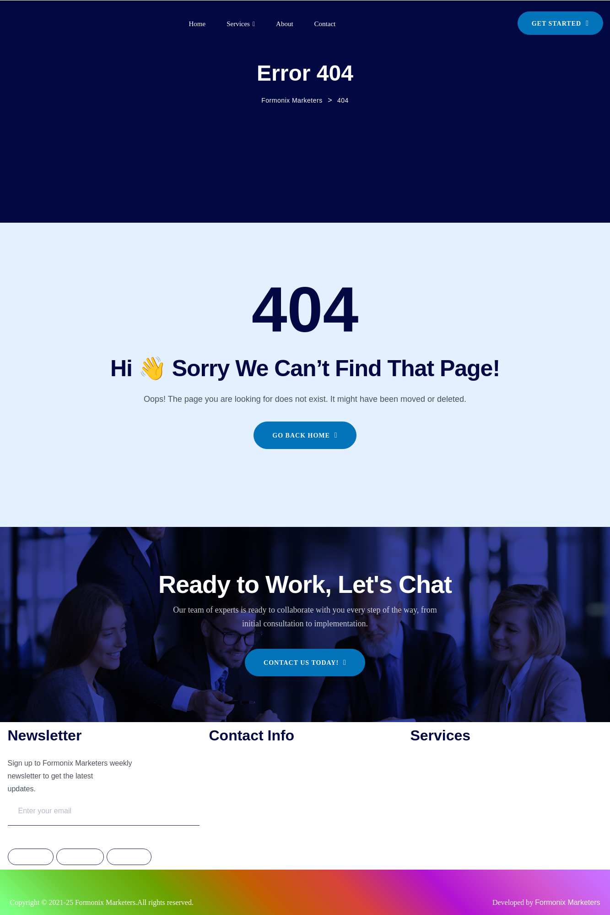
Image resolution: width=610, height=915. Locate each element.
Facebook (31, 857)
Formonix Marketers (567, 902)
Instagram (80, 857)
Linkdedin (129, 857)
